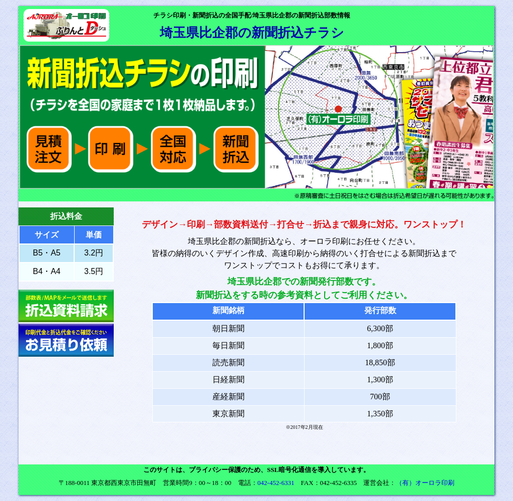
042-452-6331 (276, 482)
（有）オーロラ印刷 (425, 482)
